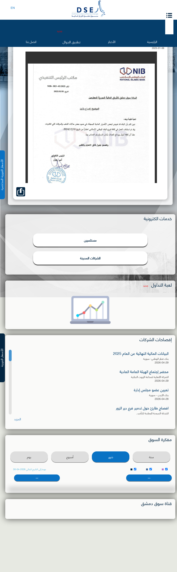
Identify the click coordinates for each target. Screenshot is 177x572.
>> (37, 478)
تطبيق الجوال (71, 42)
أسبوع (70, 456)
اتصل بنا (31, 41)
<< (149, 478)
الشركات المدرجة (90, 258)
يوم (29, 456)
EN (13, 7)
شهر (110, 456)
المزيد (17, 418)
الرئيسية (152, 41)
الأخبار (112, 41)
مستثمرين (90, 240)
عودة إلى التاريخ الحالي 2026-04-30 (29, 469)
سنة (151, 456)
